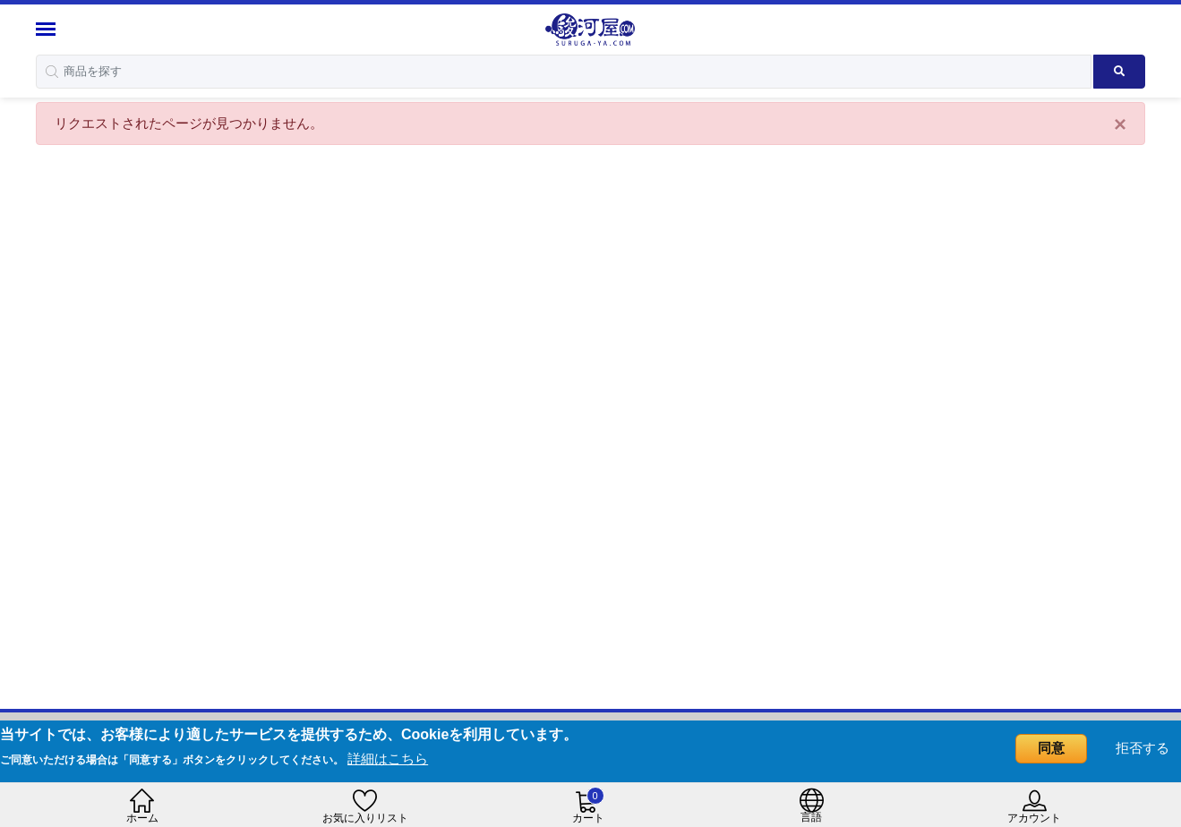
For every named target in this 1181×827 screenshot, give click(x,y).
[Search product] (1119, 72)
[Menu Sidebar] (48, 29)
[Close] (1120, 124)
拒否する (1142, 747)
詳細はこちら (387, 758)
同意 (1051, 747)
